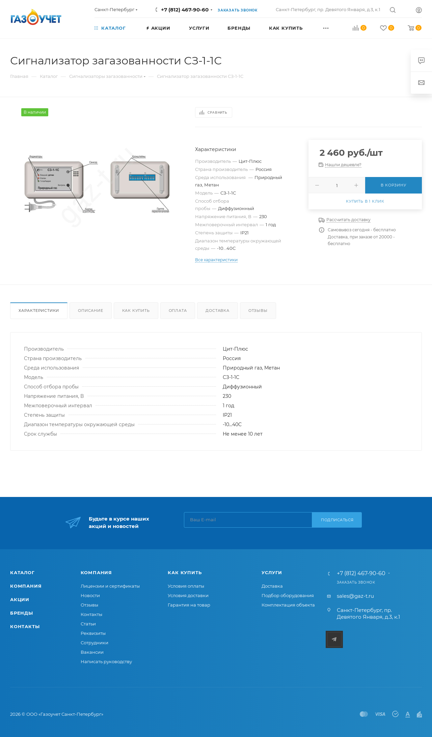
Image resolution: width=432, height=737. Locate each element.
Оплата (178, 310)
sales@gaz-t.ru (355, 596)
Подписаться (337, 520)
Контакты (24, 626)
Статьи (88, 623)
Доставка (217, 310)
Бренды (21, 613)
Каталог (22, 572)
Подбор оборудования (288, 595)
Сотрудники (94, 642)
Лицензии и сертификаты (110, 586)
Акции (19, 599)
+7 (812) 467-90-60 (185, 9)
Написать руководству (106, 661)
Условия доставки (188, 595)
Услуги (272, 572)
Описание (90, 310)
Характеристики (39, 310)
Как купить (136, 310)
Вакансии (92, 652)
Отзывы (258, 310)
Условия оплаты (186, 586)
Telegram (334, 639)
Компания (26, 586)
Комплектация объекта (288, 605)
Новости (90, 595)
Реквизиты (93, 633)
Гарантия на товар (189, 605)
